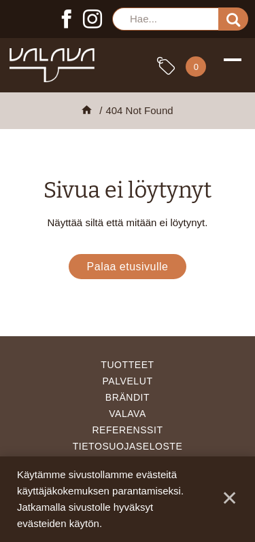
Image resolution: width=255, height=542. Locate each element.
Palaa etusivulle (128, 266)
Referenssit (127, 429)
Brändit (127, 397)
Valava (127, 413)
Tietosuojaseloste (128, 446)
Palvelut (128, 381)
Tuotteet (127, 364)
